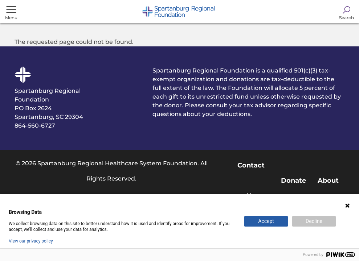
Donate (293, 181)
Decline (314, 221)
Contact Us (251, 180)
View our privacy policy (31, 241)
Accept (266, 221)
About (328, 181)
